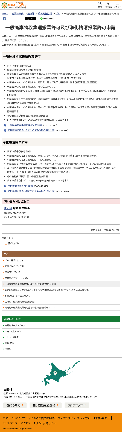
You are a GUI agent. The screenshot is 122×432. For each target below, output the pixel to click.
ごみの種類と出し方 (14, 260)
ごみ (58, 13)
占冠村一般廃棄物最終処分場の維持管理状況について (30, 307)
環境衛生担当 (45, 13)
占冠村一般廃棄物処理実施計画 (19, 301)
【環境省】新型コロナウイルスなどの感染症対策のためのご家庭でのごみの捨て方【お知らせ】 (47, 289)
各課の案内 (18, 13)
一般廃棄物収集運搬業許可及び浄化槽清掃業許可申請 (30, 284)
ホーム (5, 13)
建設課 (30, 13)
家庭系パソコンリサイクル (16, 278)
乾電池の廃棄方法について (17, 295)
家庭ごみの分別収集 (14, 266)
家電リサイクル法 (12, 272)
